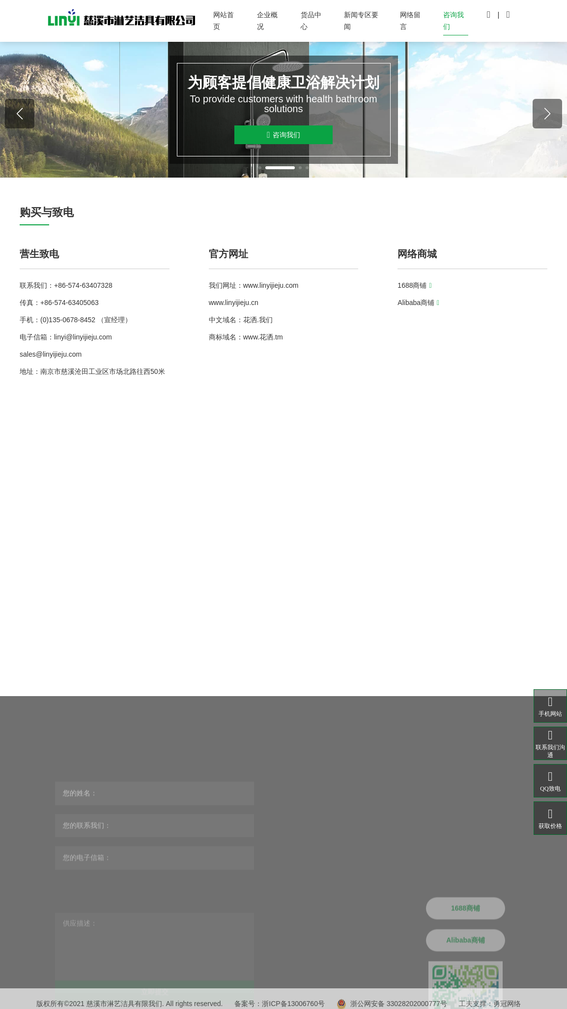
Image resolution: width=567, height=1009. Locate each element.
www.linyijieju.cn (233, 302)
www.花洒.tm (263, 337)
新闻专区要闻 (361, 21)
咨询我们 (453, 21)
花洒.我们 (258, 320)
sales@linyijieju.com (51, 354)
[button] (259, 167)
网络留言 (410, 21)
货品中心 (311, 21)
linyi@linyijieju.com (83, 337)
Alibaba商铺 (418, 302)
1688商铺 (414, 285)
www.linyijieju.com (271, 285)
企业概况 (267, 21)
